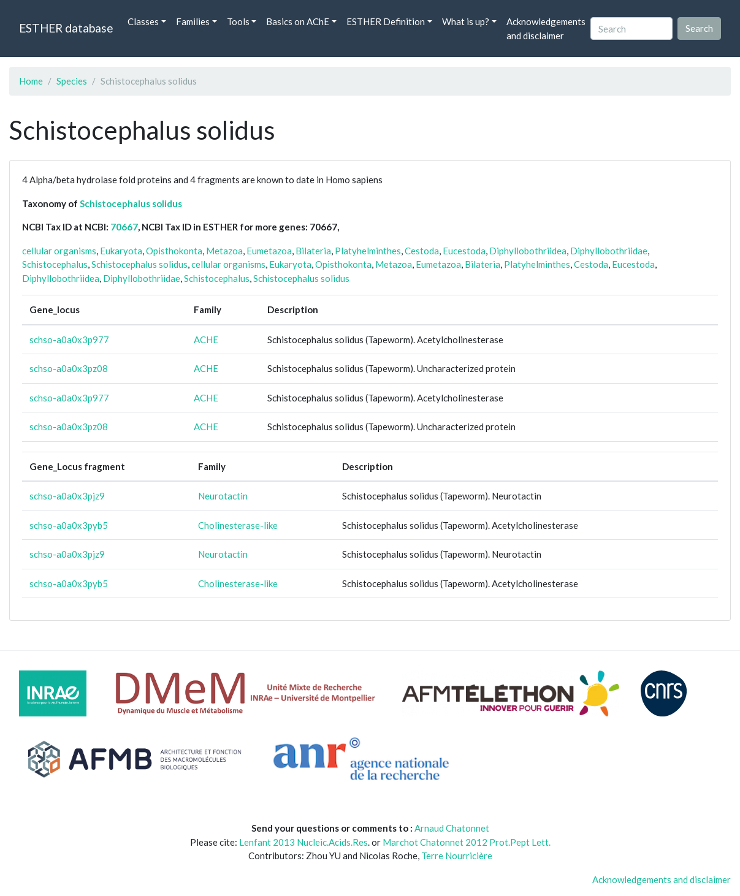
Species (71, 80)
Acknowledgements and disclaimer (546, 28)
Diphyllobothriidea (527, 250)
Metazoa (224, 250)
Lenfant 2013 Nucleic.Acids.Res (303, 842)
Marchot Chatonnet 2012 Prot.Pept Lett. (467, 842)
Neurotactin (223, 495)
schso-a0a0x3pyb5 (68, 525)
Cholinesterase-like (238, 525)
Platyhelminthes (368, 250)
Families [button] (193, 21)
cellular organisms (59, 250)
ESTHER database (66, 28)
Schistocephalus (55, 264)
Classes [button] (143, 21)
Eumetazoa (269, 250)
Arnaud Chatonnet (451, 827)
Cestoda (422, 250)
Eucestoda (464, 250)
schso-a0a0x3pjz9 (67, 495)
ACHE (206, 339)
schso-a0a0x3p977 (69, 339)
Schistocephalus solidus (131, 203)
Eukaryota (121, 250)
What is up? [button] (465, 21)
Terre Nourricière (456, 855)
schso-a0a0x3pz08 (68, 368)
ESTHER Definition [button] (385, 21)
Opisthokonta (174, 250)
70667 (124, 226)
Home (31, 80)
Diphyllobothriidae (608, 250)
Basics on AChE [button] (297, 21)
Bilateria (313, 250)
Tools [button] (238, 21)
